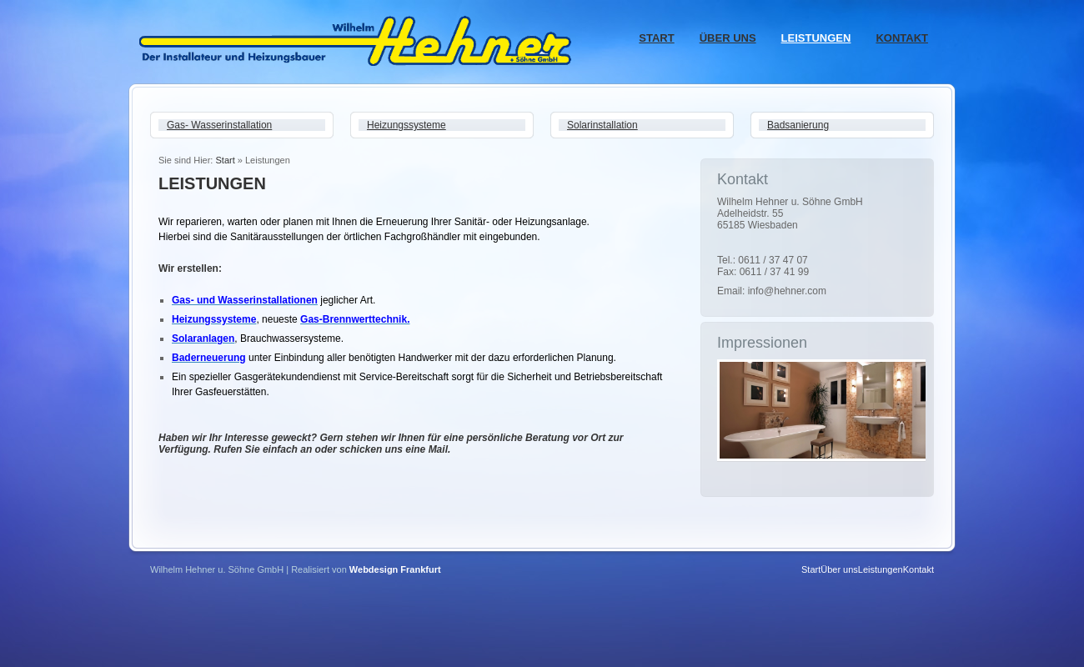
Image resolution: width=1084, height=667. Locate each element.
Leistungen (816, 38)
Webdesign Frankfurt (395, 569)
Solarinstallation (602, 125)
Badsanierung (798, 125)
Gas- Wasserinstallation (219, 125)
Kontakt (902, 38)
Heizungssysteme (406, 125)
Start (656, 38)
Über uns (728, 38)
